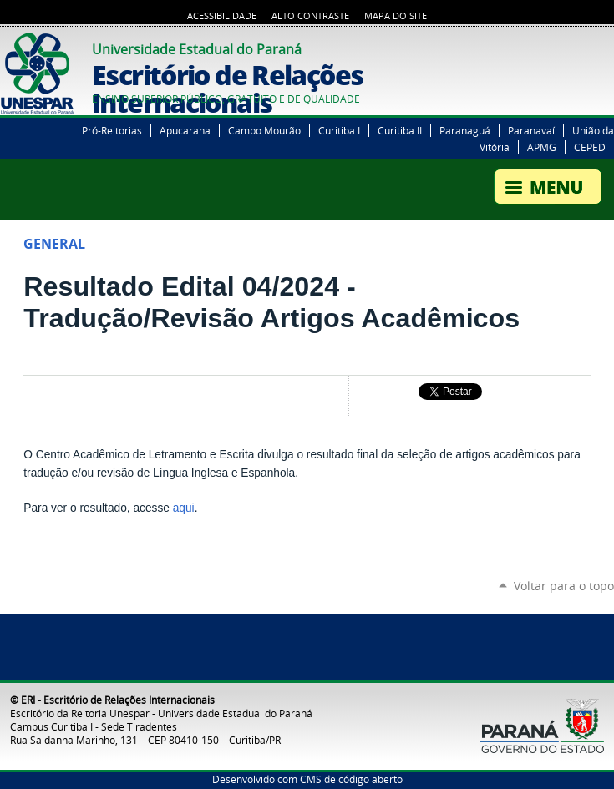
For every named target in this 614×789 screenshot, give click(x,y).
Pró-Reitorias (112, 130)
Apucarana (185, 130)
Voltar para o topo (564, 586)
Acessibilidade (221, 16)
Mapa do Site (395, 16)
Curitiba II (400, 130)
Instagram (605, 46)
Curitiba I (339, 130)
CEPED (590, 147)
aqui (184, 508)
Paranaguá (464, 130)
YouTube (584, 46)
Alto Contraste (310, 16)
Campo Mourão (264, 130)
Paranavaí (531, 130)
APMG (541, 147)
